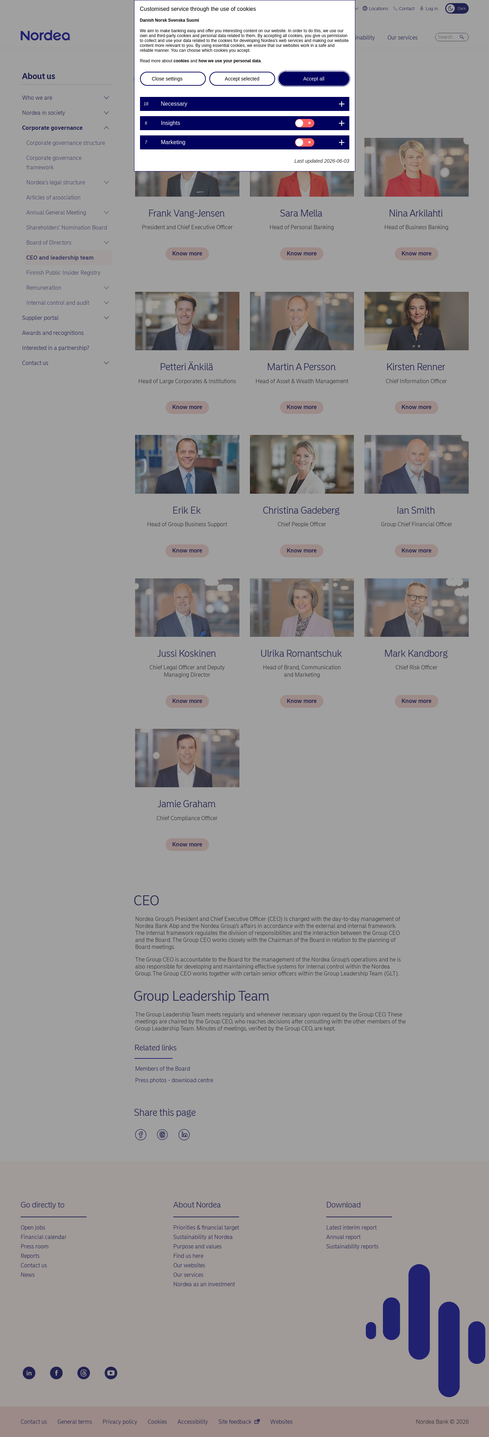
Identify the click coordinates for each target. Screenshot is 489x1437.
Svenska (176, 20)
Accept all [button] (313, 79)
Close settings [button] (167, 79)
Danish (147, 20)
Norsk (161, 20)
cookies (181, 60)
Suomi (192, 20)
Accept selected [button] (242, 79)
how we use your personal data (229, 60)
